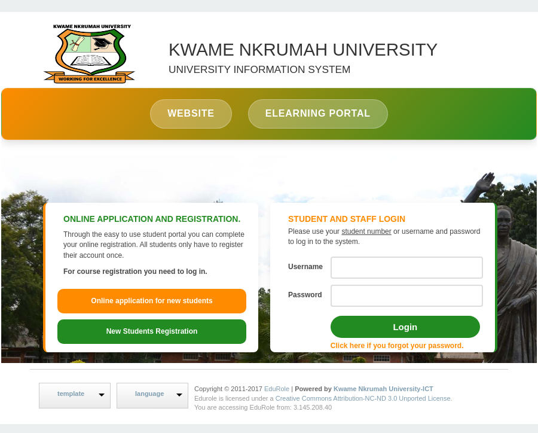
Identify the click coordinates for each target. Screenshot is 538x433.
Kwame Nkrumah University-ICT (383, 388)
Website (191, 113)
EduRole (277, 388)
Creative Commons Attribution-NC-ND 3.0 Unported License (363, 398)
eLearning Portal (318, 113)
